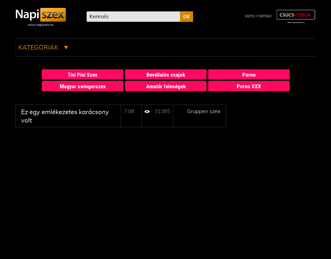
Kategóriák (43, 48)
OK (186, 16)
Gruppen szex (203, 111)
